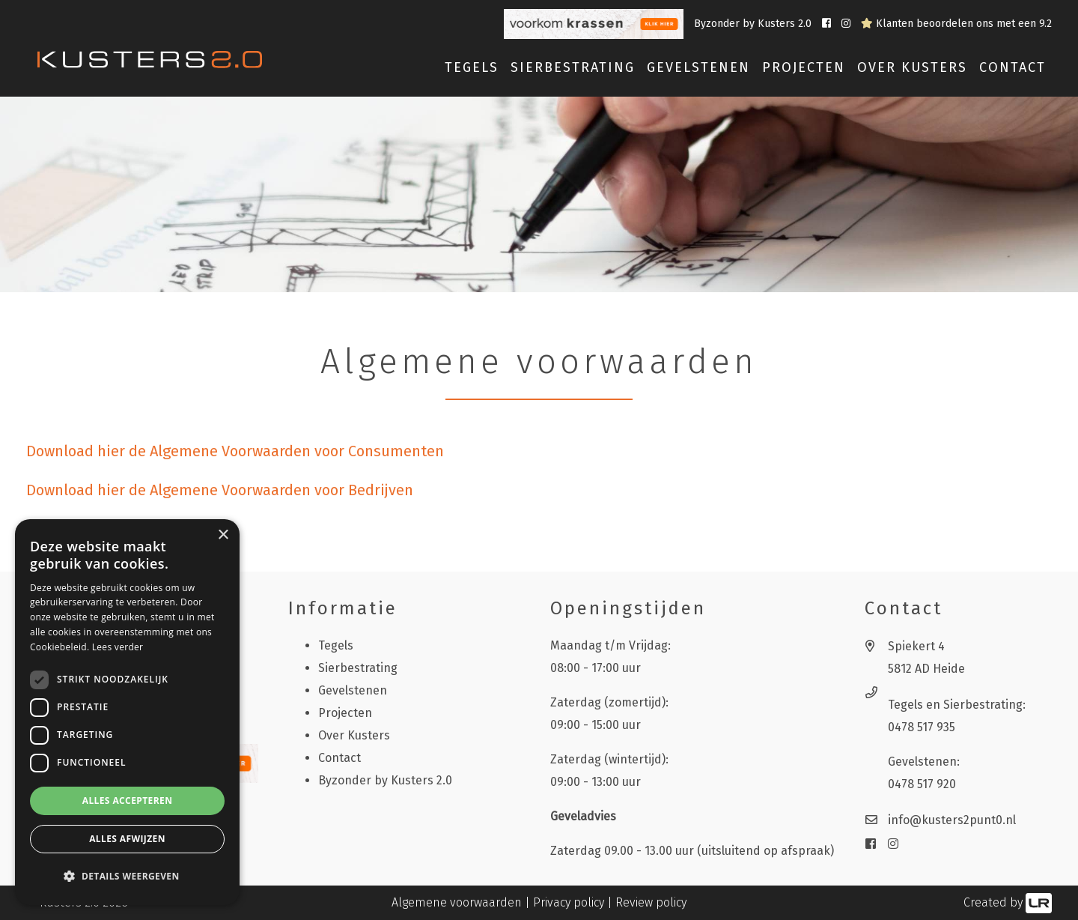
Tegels (335, 645)
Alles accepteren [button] (127, 800)
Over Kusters (912, 67)
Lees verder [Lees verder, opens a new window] (118, 647)
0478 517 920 (922, 784)
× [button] (222, 535)
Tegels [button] (472, 67)
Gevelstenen (352, 690)
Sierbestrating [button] (573, 67)
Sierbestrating (358, 668)
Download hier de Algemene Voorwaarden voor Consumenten (235, 451)
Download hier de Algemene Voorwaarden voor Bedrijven (219, 490)
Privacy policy (568, 902)
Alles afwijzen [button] (127, 838)
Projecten (803, 67)
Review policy (650, 902)
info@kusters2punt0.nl (952, 820)
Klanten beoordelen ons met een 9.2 (956, 23)
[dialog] (127, 712)
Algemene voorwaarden (457, 902)
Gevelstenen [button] (698, 67)
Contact (1012, 67)
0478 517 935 (921, 727)
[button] (127, 876)
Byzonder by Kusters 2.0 (754, 23)
